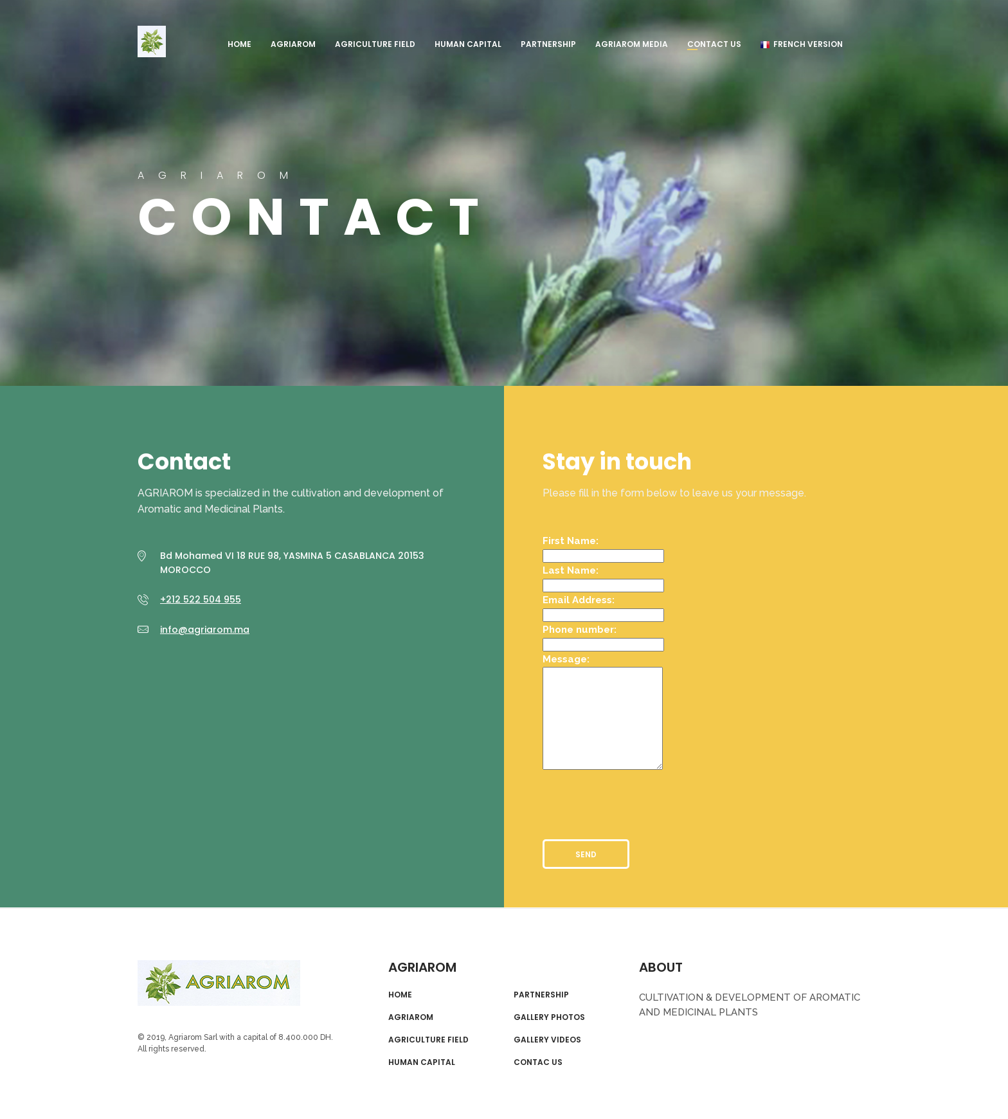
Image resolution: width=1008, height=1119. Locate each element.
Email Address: (579, 600)
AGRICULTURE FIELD (375, 44)
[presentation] (640, 799)
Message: (566, 659)
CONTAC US (538, 1062)
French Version (801, 44)
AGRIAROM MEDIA (631, 44)
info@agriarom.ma (204, 629)
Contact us (714, 44)
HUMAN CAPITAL (468, 44)
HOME (239, 44)
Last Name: (570, 570)
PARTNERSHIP (548, 44)
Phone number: (579, 629)
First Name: (570, 541)
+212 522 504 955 (200, 599)
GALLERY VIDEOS (547, 1039)
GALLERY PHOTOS (549, 1017)
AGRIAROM (152, 41)
